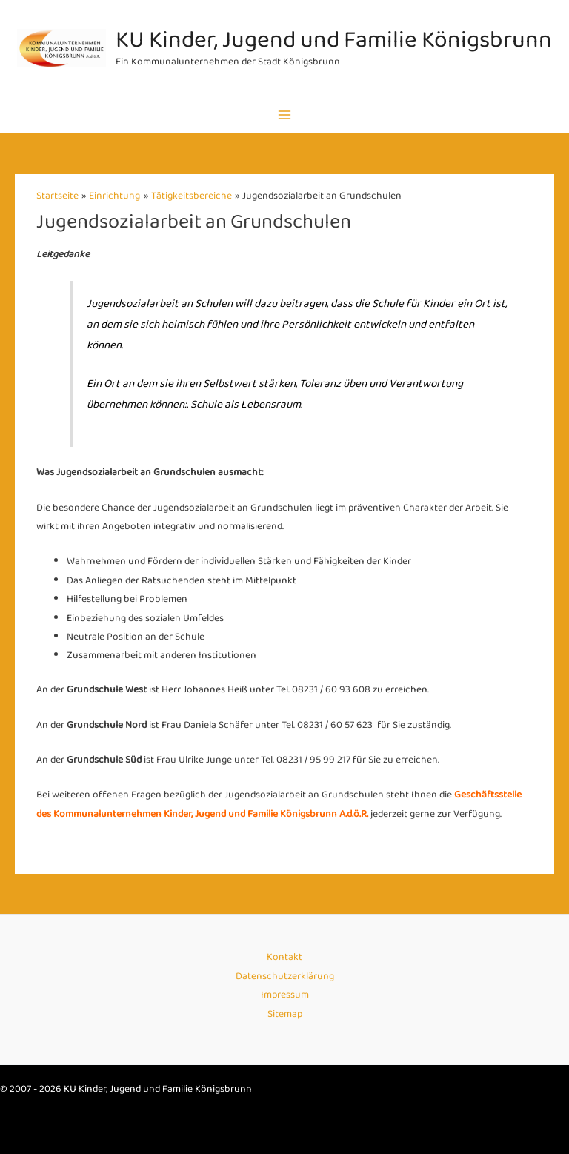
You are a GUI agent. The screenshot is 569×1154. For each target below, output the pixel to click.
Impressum (285, 995)
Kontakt (284, 957)
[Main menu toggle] (285, 114)
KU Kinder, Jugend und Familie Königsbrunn (334, 41)
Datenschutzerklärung (285, 976)
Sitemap (284, 1014)
